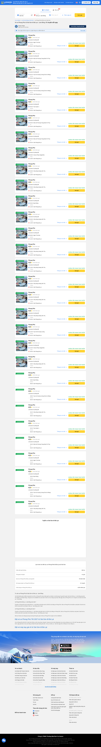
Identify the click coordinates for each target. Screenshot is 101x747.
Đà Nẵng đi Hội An (73, 680)
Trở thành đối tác (70, 2)
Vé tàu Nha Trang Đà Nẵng (39, 680)
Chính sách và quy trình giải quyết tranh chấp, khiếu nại (58, 707)
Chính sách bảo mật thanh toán (58, 704)
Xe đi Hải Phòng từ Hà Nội (20, 682)
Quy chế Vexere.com (55, 700)
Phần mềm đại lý (73, 717)
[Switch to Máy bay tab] (56, 10)
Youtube (37, 715)
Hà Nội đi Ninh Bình (73, 671)
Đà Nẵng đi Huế (72, 682)
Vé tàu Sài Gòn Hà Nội (38, 677)
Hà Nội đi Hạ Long (73, 673)
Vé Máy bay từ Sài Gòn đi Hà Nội (58, 675)
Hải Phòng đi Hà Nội (73, 684)
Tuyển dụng (35, 700)
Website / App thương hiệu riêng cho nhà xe (77, 707)
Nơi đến (37, 14)
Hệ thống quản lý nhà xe (75, 697)
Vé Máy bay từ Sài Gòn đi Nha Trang (59, 673)
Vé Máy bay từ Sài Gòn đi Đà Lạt (58, 680)
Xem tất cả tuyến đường (50, 686)
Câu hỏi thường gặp (55, 710)
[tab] (45, 10)
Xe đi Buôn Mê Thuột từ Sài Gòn (22, 671)
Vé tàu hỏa (36, 668)
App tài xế (71, 704)
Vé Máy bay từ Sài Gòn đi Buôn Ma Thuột (58, 685)
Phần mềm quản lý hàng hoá (75, 712)
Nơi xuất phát (21, 14)
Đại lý (70, 720)
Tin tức (34, 702)
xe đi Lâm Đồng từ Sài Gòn (27, 20)
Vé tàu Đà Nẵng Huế (37, 682)
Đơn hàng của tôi (48, 2)
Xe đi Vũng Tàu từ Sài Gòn (21, 673)
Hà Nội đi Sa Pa (72, 675)
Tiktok (36, 713)
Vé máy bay (54, 668)
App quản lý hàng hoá (74, 715)
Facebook (37, 710)
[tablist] (50, 10)
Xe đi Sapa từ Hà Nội (19, 680)
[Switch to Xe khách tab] (45, 10)
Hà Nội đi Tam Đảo (73, 677)
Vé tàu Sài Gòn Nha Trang (38, 671)
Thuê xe (71, 668)
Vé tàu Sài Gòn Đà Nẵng (38, 675)
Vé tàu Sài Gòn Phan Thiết (39, 673)
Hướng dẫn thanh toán (56, 697)
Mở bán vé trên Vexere (59, 2)
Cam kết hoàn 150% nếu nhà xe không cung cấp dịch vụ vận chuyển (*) (22, 2)
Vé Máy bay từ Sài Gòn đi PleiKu (58, 682)
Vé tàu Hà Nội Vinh (37, 684)
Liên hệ (34, 704)
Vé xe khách (17, 20)
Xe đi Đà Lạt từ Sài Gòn (20, 677)
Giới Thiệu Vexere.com (38, 697)
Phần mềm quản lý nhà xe (75, 699)
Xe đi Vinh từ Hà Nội (19, 684)
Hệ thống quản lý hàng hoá (75, 710)
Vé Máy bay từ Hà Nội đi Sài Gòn (58, 671)
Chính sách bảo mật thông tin (57, 702)
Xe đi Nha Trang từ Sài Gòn (21, 675)
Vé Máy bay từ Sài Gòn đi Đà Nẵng (58, 677)
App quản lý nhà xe (73, 701)
